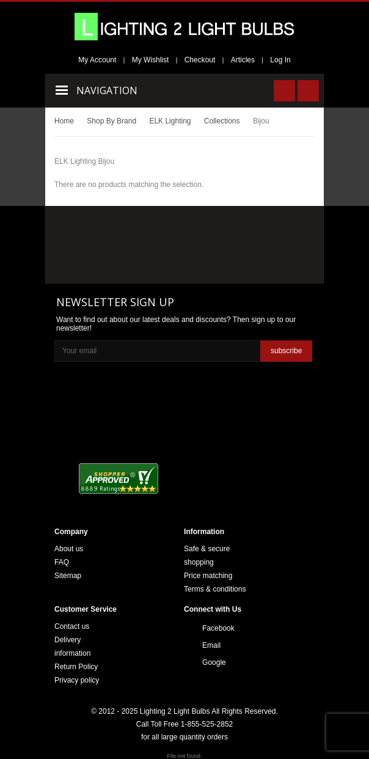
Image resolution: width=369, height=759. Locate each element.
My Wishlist (150, 60)
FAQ (61, 562)
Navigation (106, 90)
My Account (97, 60)
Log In (280, 60)
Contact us (71, 626)
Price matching (208, 575)
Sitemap (67, 575)
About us (68, 548)
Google (214, 662)
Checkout (200, 60)
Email (211, 645)
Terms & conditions (215, 589)
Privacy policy (76, 680)
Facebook (218, 628)
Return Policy (76, 666)
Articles (243, 60)
